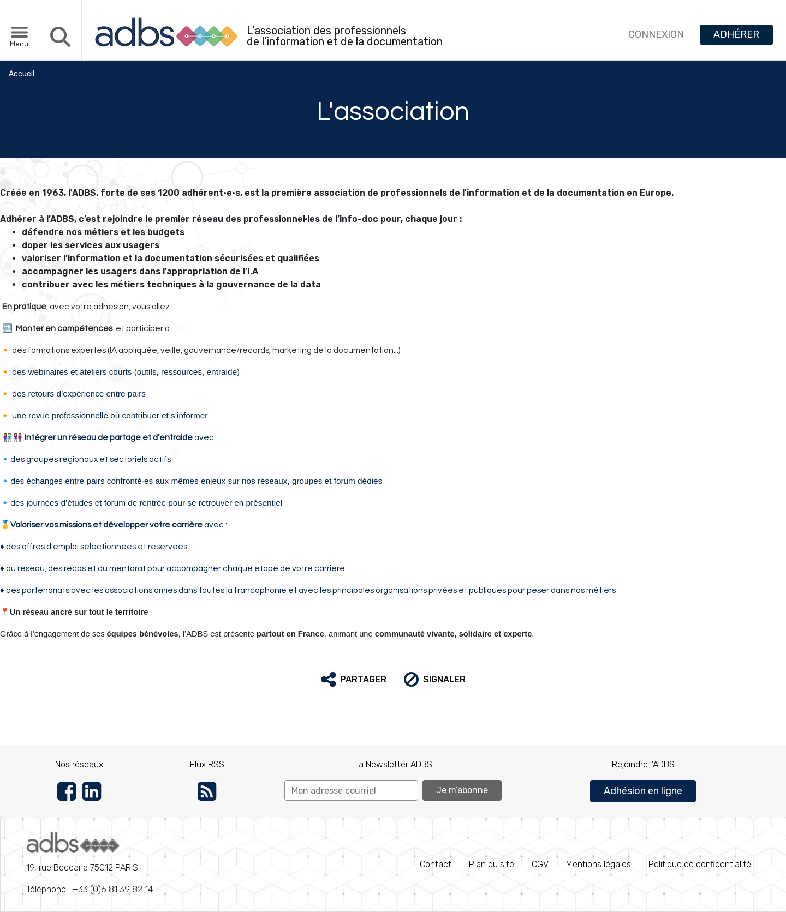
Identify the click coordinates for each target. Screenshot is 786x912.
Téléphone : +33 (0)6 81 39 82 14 (89, 863)
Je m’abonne (462, 790)
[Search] (351, 790)
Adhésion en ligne (643, 791)
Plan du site (491, 864)
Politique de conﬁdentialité (699, 864)
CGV (540, 864)
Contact (435, 864)
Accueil (21, 74)
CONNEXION (656, 34)
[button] (353, 680)
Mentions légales (598, 864)
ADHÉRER (736, 34)
